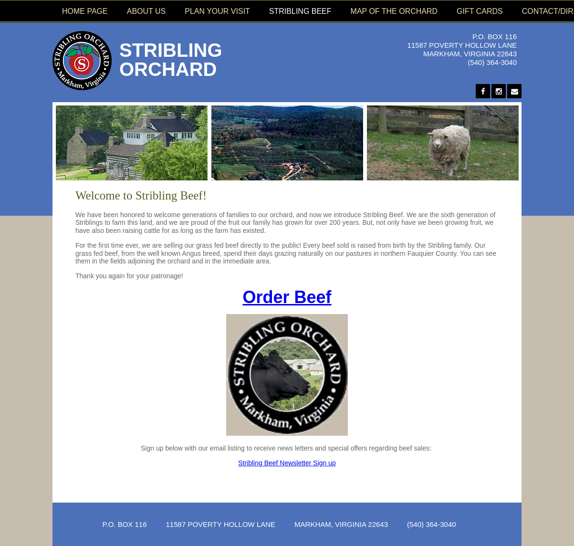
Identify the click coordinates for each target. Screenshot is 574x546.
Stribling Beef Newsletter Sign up (287, 463)
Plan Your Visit (217, 11)
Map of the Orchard (394, 11)
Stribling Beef (300, 11)
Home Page (85, 11)
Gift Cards (480, 11)
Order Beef (286, 297)
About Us (146, 11)
